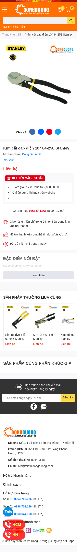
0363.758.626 (23, 499)
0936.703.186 (23, 506)
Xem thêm (39, 275)
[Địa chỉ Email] (38, 398)
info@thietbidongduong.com (35, 466)
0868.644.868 (38, 210)
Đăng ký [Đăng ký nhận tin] (68, 397)
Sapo (71, 541)
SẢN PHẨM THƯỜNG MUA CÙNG (32, 297)
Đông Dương (39, 541)
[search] (71, 20)
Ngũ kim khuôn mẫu (14, 26)
